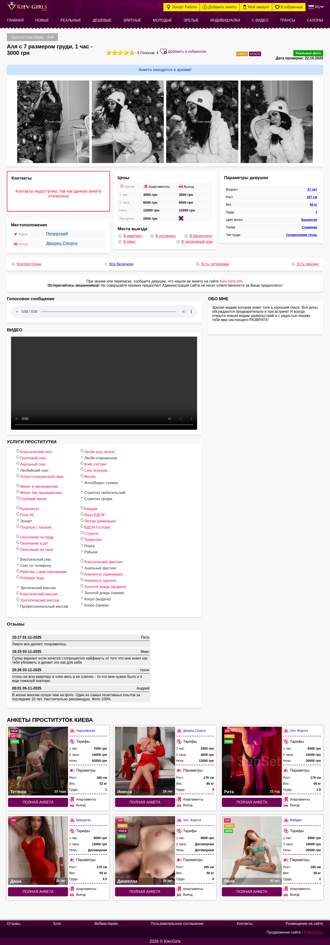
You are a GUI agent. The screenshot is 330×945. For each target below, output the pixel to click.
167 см (312, 197)
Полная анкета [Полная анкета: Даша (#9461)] (38, 892)
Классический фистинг (101, 561)
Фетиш (88, 476)
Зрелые (191, 20)
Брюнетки (309, 220)
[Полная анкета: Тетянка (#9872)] (38, 761)
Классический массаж (37, 593)
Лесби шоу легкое (97, 451)
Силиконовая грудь (301, 235)
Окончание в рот (32, 542)
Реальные (70, 20)
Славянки (309, 227)
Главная (15, 20)
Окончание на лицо (34, 548)
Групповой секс (31, 457)
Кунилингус (27, 508)
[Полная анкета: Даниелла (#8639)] (145, 850)
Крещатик (80, 820)
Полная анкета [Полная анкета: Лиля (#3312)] (251, 892)
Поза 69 (25, 514)
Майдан (292, 820)
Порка (87, 545)
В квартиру (130, 236)
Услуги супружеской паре (39, 476)
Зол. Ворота (295, 731)
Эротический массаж (36, 587)
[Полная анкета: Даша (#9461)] (38, 850)
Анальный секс (31, 463)
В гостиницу (163, 236)
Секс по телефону (33, 565)
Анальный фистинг (98, 567)
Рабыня (88, 551)
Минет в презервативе (37, 485)
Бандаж (88, 508)
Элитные (132, 20)
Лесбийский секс (32, 469)
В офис (127, 241)
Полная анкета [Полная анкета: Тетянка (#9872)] (38, 802)
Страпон (89, 532)
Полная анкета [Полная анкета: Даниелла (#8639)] (144, 892)
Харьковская (82, 731)
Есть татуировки (212, 264)
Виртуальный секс (33, 558)
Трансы (287, 20)
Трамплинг (91, 539)
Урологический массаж (37, 599)
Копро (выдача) (95, 598)
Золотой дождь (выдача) (103, 586)
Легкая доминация (98, 520)
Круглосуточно (26, 264)
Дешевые (102, 20)
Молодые (162, 20)
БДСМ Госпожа (95, 526)
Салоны (315, 20)
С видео (260, 20)
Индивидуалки (225, 20)
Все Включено (119, 264)
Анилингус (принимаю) (101, 573)
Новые (42, 20)
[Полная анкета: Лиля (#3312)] (252, 850)
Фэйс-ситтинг (93, 463)
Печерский (57, 233)
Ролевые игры (30, 577)
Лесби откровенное (98, 457)
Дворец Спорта (61, 243)
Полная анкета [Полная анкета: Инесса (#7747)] (144, 802)
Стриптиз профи (96, 498)
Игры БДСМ (92, 514)
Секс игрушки (93, 469)
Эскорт (24, 520)
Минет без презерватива (39, 492)
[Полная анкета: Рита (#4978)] (252, 761)
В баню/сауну (198, 236)
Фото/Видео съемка (99, 482)
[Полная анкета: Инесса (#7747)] (145, 761)
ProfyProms (313, 932)
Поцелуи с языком (33, 526)
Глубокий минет (31, 498)
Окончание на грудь (35, 536)
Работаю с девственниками (41, 571)
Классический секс (34, 451)
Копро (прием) (94, 604)
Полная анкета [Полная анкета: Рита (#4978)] (251, 802)
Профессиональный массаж (42, 605)
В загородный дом (194, 241)
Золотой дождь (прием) (102, 592)
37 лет (312, 189)
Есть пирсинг (305, 264)
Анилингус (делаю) (98, 579)
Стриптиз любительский (102, 492)
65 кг (313, 204)
